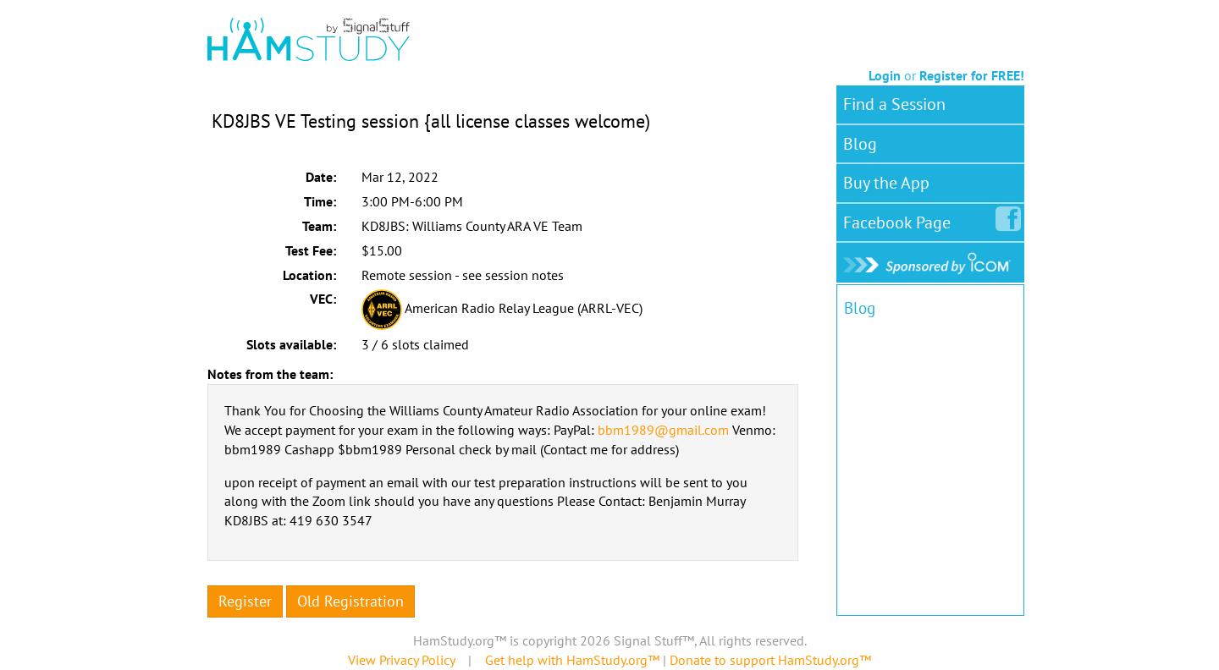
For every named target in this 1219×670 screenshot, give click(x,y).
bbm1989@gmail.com (663, 429)
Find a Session (894, 104)
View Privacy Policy (401, 659)
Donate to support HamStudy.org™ (770, 659)
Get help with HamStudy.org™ (572, 659)
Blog (860, 144)
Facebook (900, 219)
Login (885, 75)
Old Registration (350, 601)
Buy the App (886, 183)
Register (245, 601)
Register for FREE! (971, 75)
